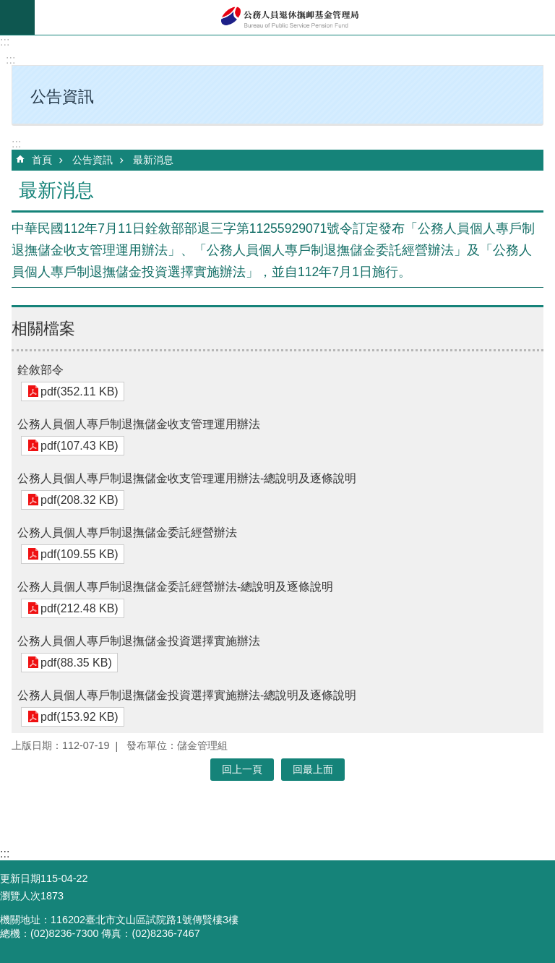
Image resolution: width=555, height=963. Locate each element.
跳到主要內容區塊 (7, 7)
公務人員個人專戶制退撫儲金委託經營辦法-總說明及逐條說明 (175, 587)
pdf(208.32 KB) (78, 500)
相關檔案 (43, 329)
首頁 (42, 160)
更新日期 (20, 878)
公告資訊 (92, 160)
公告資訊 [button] (62, 96)
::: (4, 41)
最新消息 (153, 160)
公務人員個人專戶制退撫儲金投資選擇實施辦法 (138, 641)
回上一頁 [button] (242, 769)
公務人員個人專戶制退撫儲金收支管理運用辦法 (138, 424)
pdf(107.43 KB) (78, 446)
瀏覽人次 (20, 896)
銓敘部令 (40, 370)
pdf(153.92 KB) (78, 717)
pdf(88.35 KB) (75, 662)
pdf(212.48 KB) (78, 608)
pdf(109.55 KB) (78, 554)
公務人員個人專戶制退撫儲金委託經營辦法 (127, 532)
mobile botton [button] (17, 17)
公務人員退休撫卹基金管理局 (295, 17)
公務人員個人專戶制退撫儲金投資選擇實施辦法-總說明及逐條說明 (186, 695)
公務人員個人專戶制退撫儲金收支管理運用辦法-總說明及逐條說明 (186, 478)
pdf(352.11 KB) (78, 391)
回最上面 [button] (313, 769)
